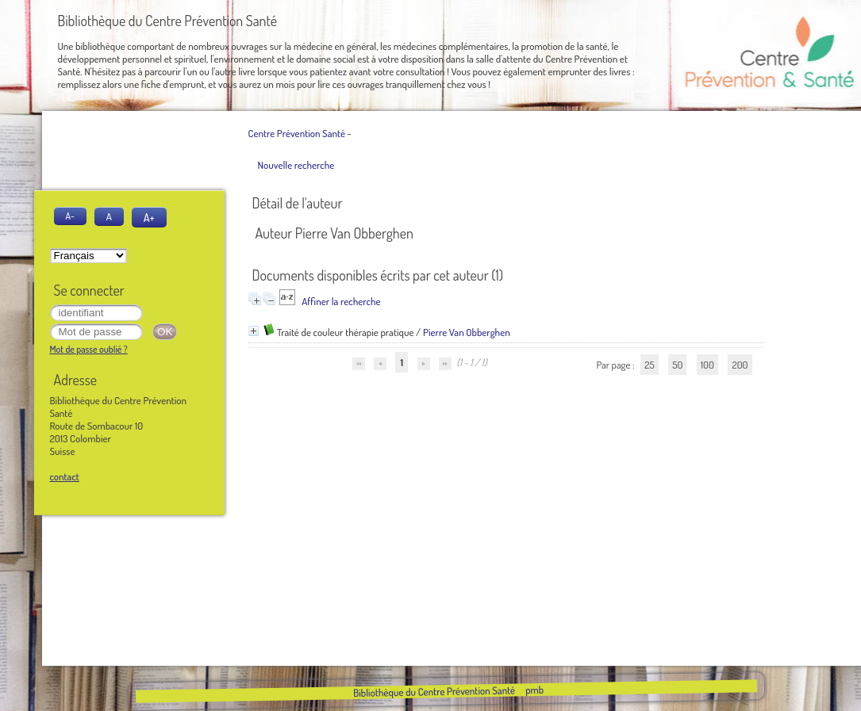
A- (70, 216)
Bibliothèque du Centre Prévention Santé (434, 691)
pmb (534, 689)
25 (649, 364)
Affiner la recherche (341, 301)
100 (707, 364)
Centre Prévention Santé (296, 133)
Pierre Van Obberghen (466, 332)
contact (64, 476)
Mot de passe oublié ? (89, 349)
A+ (149, 217)
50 (677, 364)
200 (740, 364)
